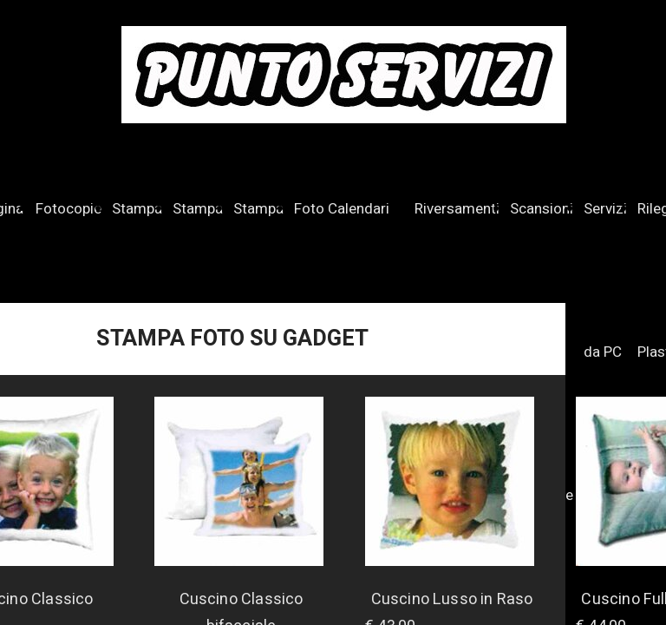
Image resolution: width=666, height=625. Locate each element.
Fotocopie (68, 209)
